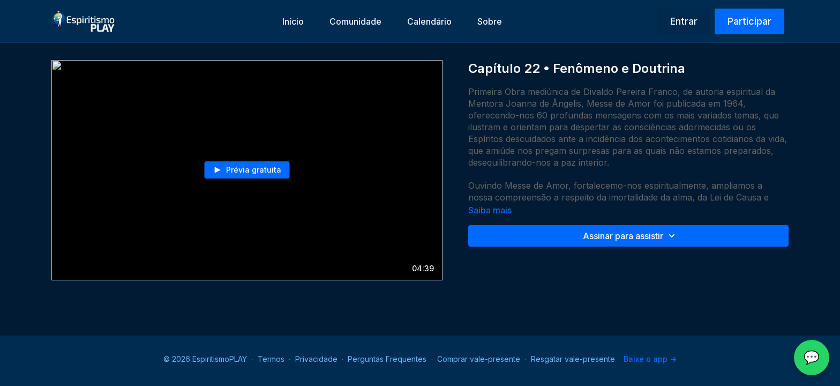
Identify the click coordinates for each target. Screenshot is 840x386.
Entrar (684, 21)
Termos (271, 358)
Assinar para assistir (630, 235)
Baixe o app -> (650, 358)
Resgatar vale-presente (573, 358)
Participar (749, 21)
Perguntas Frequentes (387, 358)
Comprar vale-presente (478, 358)
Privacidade (316, 358)
